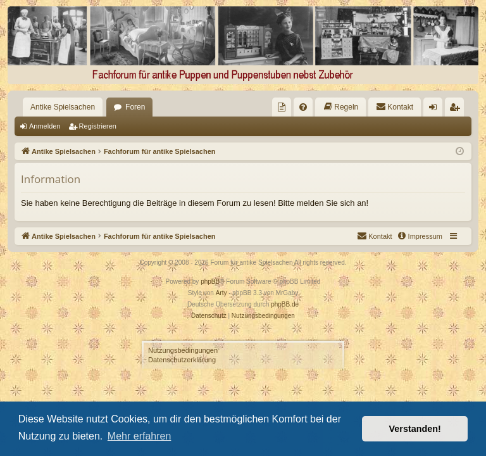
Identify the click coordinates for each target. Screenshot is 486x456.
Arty (221, 292)
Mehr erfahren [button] (139, 436)
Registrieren (97, 126)
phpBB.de (285, 304)
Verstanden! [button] (415, 429)
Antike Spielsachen (62, 107)
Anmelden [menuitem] (435, 110)
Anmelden (45, 126)
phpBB (210, 281)
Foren (135, 107)
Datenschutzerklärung (182, 360)
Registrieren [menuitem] (457, 110)
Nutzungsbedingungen (183, 350)
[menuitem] (281, 107)
